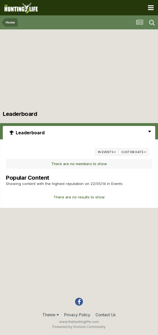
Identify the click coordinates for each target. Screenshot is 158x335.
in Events (107, 152)
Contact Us (106, 314)
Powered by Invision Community (79, 327)
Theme (50, 314)
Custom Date (133, 152)
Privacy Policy (77, 314)
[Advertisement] (79, 71)
